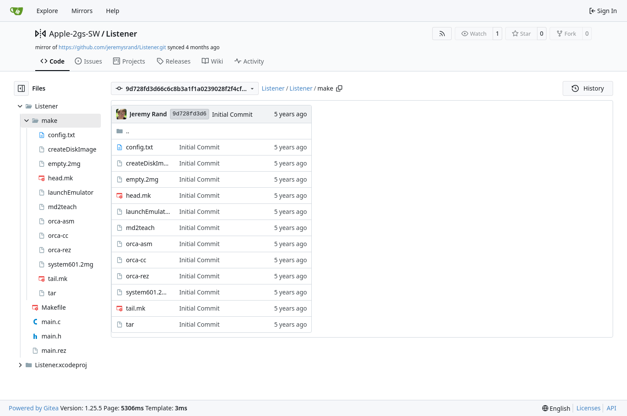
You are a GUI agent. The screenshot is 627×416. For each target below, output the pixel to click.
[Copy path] (339, 88)
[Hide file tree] (21, 88)
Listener (121, 33)
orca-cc (136, 260)
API (611, 408)
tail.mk (135, 308)
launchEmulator (148, 211)
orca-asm (139, 244)
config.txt (139, 147)
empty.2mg (142, 179)
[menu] (556, 408)
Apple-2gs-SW (74, 33)
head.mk (138, 195)
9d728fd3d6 (190, 114)
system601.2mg (148, 292)
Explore (47, 11)
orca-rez (137, 276)
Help (113, 11)
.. (123, 131)
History (588, 88)
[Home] (16, 11)
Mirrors (82, 11)
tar (130, 324)
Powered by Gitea (34, 408)
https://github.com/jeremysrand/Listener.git (112, 47)
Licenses (589, 408)
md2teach (140, 227)
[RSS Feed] (442, 33)
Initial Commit (232, 114)
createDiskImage (148, 163)
